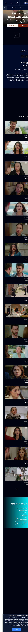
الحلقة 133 (24, 198)
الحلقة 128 (24, 300)
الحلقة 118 (24, 484)
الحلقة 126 (24, 341)
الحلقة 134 (24, 178)
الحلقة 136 (24, 137)
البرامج (8, 2)
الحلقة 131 (24, 239)
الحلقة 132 (24, 219)
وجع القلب (18, 7)
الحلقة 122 (24, 402)
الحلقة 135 (24, 158)
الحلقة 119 (24, 463)
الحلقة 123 (24, 382)
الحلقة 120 (24, 443)
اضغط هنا (10, 625)
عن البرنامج (21, 51)
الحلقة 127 (24, 321)
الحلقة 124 (24, 361)
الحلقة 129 (24, 280)
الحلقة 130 (24, 259)
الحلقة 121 (24, 423)
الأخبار (14, 2)
